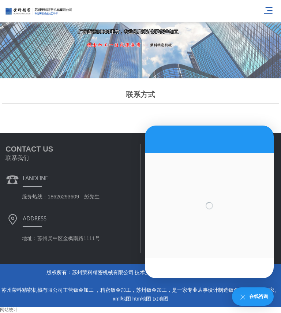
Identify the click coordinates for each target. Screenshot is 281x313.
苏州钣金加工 (151, 290)
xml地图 (122, 299)
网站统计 (9, 309)
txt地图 (160, 299)
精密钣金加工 (115, 290)
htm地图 (141, 299)
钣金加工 (84, 290)
